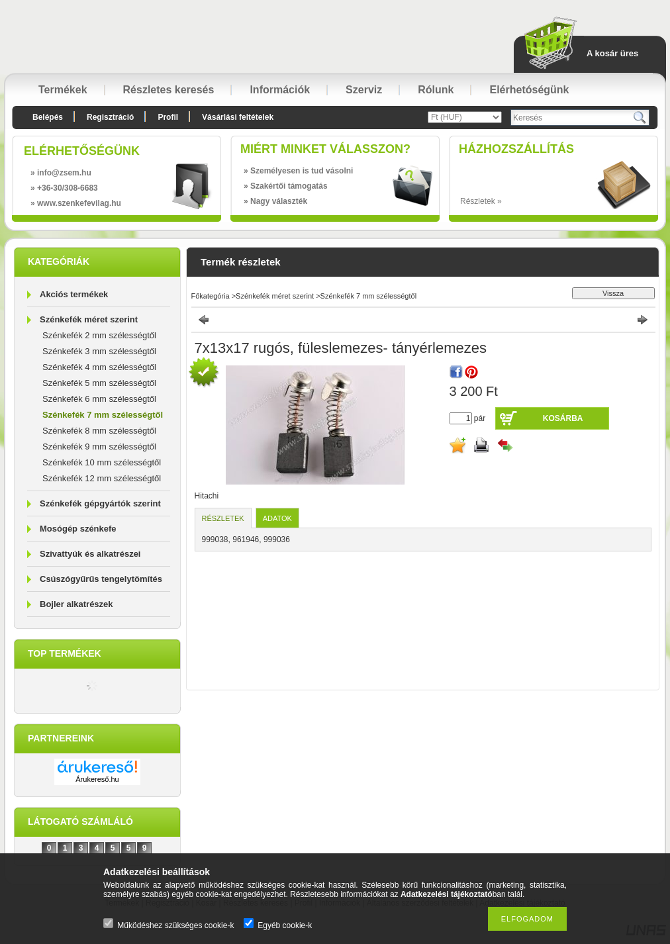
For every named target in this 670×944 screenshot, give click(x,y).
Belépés (47, 117)
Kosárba (563, 418)
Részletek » (481, 201)
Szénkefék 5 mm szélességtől (99, 383)
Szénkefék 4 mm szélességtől (99, 367)
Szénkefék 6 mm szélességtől (99, 399)
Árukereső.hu (97, 779)
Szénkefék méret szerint (89, 319)
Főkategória (210, 296)
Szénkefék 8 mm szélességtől (99, 431)
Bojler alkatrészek (76, 604)
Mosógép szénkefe (78, 529)
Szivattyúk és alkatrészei (90, 554)
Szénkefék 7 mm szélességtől (102, 415)
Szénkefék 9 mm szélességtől (99, 446)
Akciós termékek (74, 294)
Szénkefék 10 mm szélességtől (101, 462)
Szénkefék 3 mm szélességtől (99, 351)
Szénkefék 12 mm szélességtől (101, 478)
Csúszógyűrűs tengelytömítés (101, 579)
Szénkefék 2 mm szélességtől (99, 335)
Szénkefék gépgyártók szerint (100, 503)
